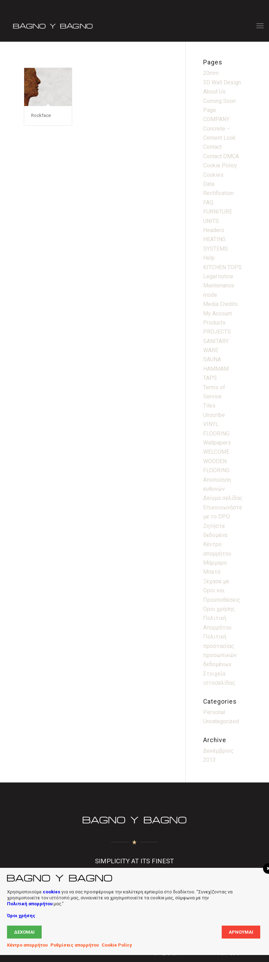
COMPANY (216, 119)
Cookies (213, 175)
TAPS (210, 378)
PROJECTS (217, 331)
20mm (211, 73)
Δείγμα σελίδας (223, 498)
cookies (51, 891)
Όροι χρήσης (21, 915)
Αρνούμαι (241, 932)
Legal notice (218, 276)
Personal (214, 712)
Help (209, 258)
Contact (212, 147)
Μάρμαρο (215, 562)
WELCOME (216, 451)
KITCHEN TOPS (222, 267)
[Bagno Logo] (52, 26)
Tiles (209, 405)
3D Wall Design (222, 82)
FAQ (208, 202)
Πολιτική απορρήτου (30, 903)
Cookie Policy (220, 165)
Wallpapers (217, 442)
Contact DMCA (221, 156)
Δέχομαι (24, 932)
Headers (213, 230)
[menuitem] (260, 25)
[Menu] (260, 25)
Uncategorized (221, 721)
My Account (217, 313)
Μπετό (212, 572)
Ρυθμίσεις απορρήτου (74, 945)
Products (214, 322)
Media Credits (220, 304)
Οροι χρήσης (219, 609)
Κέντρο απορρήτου (27, 945)
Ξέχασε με (216, 581)
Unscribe (214, 415)
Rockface (41, 115)
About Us (214, 91)
